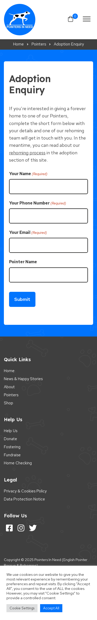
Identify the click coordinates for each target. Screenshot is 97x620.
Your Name (28, 174)
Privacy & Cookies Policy (25, 491)
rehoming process (27, 153)
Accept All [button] (51, 608)
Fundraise (12, 455)
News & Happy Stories (23, 378)
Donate (10, 438)
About (9, 387)
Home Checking (18, 463)
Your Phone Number (37, 203)
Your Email (28, 232)
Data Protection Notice (24, 499)
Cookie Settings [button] (22, 608)
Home (9, 370)
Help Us (10, 430)
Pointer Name (23, 262)
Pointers (11, 395)
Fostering (12, 447)
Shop (8, 403)
